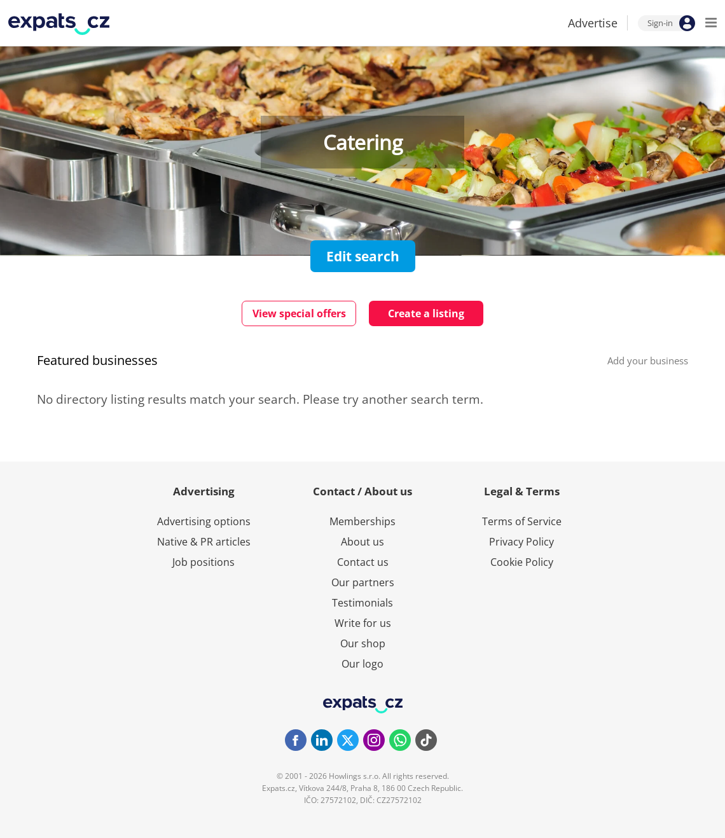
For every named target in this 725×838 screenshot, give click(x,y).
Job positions (203, 562)
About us (362, 542)
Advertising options (204, 521)
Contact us (363, 562)
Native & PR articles (204, 542)
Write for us (363, 623)
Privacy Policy (521, 542)
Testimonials (362, 603)
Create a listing (426, 313)
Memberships (362, 521)
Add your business (647, 360)
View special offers (299, 313)
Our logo (362, 664)
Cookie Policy (521, 562)
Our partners (362, 582)
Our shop (362, 643)
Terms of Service (522, 521)
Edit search (362, 256)
